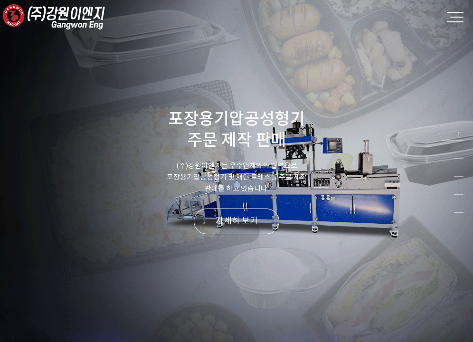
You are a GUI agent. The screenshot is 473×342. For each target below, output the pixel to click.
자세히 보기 (237, 220)
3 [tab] (459, 170)
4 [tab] (459, 188)
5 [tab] (459, 206)
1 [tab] (459, 134)
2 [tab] (459, 152)
